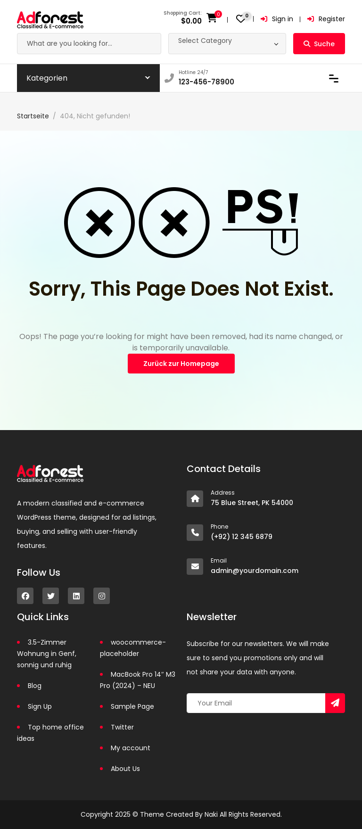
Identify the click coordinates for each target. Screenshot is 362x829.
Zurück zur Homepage (181, 363)
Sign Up (40, 706)
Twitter (122, 727)
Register (326, 19)
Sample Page (132, 706)
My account (130, 748)
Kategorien (46, 78)
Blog (34, 685)
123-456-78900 (206, 82)
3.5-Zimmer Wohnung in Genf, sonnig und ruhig (46, 654)
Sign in (277, 19)
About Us (125, 768)
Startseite (33, 116)
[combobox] (227, 43)
